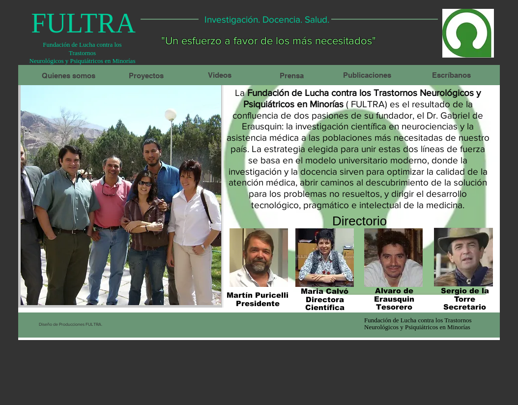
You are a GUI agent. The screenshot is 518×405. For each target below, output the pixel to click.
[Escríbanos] (451, 75)
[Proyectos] (146, 75)
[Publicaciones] (367, 75)
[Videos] (220, 75)
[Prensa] (291, 75)
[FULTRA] (83, 23)
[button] (121, 194)
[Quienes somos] (68, 75)
